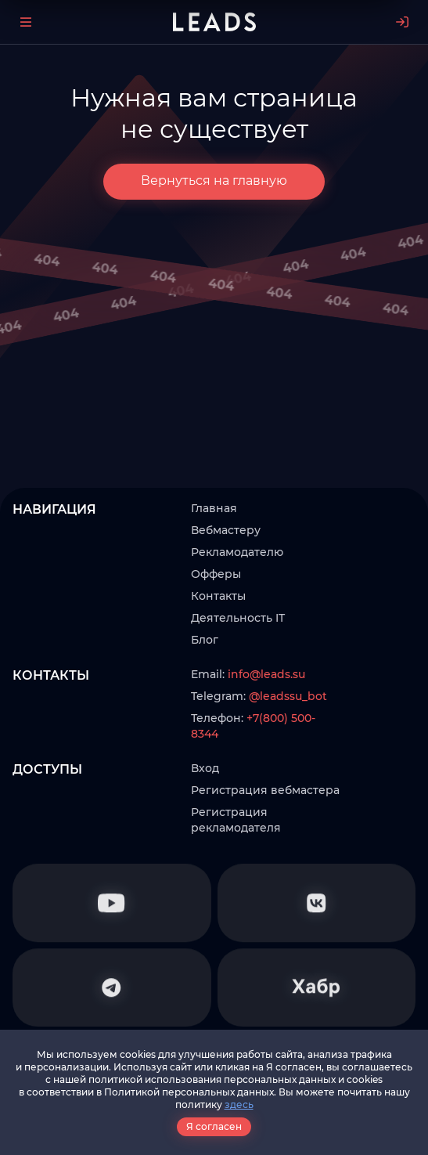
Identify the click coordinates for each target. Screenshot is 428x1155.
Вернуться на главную (214, 180)
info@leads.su (266, 674)
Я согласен (214, 1126)
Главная (214, 508)
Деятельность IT (238, 618)
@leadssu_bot (288, 696)
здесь (239, 1104)
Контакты (218, 596)
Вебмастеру (226, 530)
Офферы (216, 574)
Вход (205, 768)
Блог (204, 640)
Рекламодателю (237, 552)
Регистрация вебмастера (265, 790)
